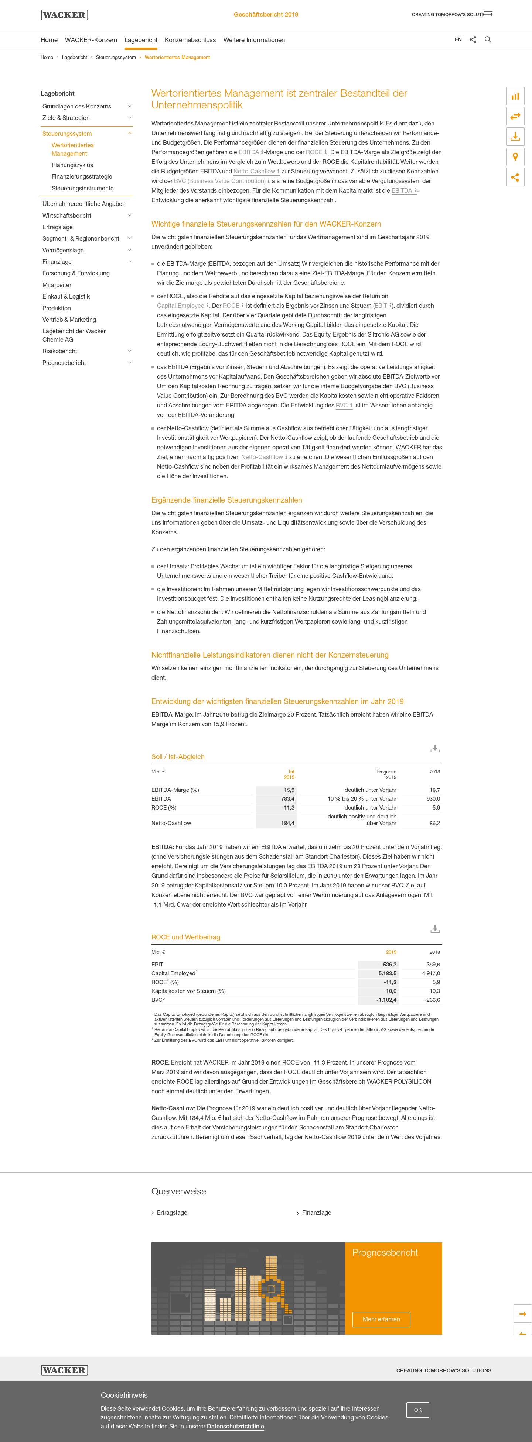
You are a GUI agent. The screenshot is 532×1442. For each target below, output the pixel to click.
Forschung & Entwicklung (76, 274)
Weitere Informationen (254, 41)
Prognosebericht (64, 364)
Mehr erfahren (381, 1320)
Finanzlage (57, 263)
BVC (342, 406)
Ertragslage (57, 228)
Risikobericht (59, 352)
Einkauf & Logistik (66, 297)
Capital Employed (180, 307)
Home (47, 58)
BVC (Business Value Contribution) (220, 182)
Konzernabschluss (190, 41)
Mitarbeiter (56, 286)
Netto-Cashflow (254, 172)
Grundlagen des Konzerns (76, 107)
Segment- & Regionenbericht (80, 239)
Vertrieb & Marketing (69, 321)
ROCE (314, 153)
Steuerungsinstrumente (83, 189)
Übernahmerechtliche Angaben (84, 205)
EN (458, 40)
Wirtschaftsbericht (66, 217)
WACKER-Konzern (91, 41)
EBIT (381, 307)
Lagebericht (141, 41)
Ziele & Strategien (66, 119)
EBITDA (249, 153)
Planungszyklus (72, 166)
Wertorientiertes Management (73, 150)
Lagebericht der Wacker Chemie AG (74, 336)
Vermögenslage (63, 251)
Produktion (56, 309)
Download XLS (436, 748)
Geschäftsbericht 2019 (266, 15)
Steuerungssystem (116, 58)
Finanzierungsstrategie (82, 177)
